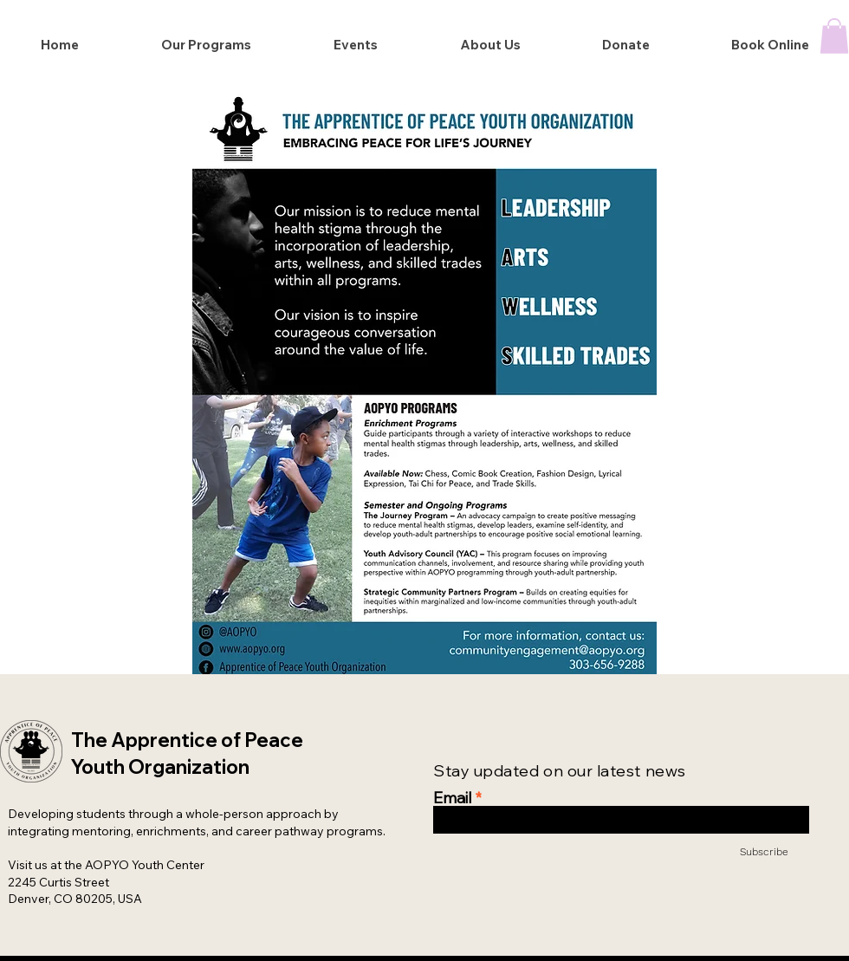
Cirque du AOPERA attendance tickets (345, 13)
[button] (834, 36)
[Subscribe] (744, 851)
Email (452, 798)
